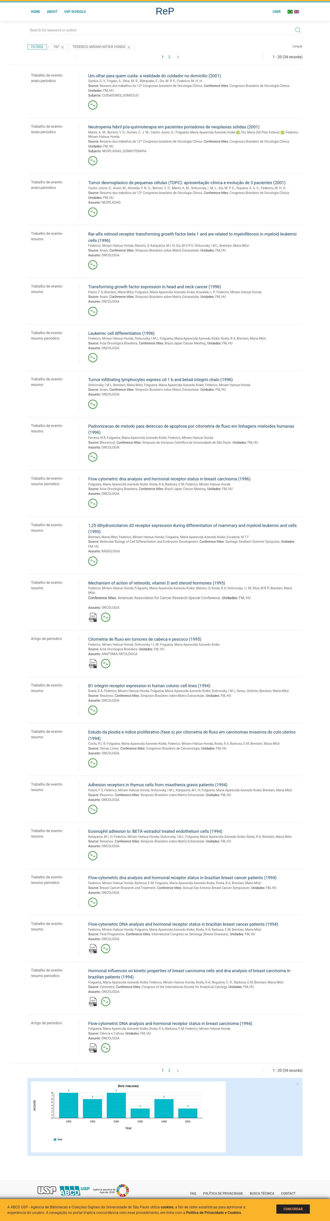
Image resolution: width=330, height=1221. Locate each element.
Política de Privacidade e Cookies (213, 1212)
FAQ (193, 1193)
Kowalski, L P (205, 292)
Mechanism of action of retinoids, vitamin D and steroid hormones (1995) (156, 583)
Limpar (297, 46)
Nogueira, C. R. (222, 982)
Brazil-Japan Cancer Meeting (185, 343)
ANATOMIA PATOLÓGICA (119, 654)
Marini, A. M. (97, 132)
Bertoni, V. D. (116, 132)
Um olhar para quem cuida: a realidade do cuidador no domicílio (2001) (154, 75)
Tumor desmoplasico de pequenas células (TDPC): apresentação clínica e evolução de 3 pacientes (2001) (187, 182)
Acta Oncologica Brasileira (118, 343)
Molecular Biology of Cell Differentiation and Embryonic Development (149, 541)
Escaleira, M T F (238, 537)
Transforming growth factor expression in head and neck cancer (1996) (154, 286)
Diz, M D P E (184, 245)
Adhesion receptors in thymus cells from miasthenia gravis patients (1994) (157, 784)
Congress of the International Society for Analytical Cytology (184, 987)
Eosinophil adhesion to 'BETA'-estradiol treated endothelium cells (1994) (155, 831)
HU (111, 90)
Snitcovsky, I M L (206, 245)
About (52, 12)
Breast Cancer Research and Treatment (127, 888)
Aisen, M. (119, 188)
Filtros (37, 47)
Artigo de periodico (46, 639)
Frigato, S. (114, 81)
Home (35, 12)
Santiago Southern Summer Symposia (252, 541)
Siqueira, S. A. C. (247, 188)
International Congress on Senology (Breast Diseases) (190, 934)
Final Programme (112, 934)
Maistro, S (142, 245)
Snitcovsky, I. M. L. (204, 188)
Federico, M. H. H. (190, 81)
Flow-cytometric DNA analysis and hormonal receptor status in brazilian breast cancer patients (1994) (183, 924)
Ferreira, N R (97, 438)
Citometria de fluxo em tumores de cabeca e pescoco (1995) (144, 639)
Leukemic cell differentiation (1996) (121, 333)
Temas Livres (109, 748)
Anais (104, 250)
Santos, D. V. (97, 81)
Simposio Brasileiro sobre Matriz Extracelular (167, 250)
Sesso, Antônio (247, 691)
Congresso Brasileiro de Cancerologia (172, 748)
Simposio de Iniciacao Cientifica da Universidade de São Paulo (186, 442)
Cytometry (107, 987)
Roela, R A (228, 338)
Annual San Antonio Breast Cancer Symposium (216, 888)
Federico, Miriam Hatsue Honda (110, 245)
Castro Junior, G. (162, 132)
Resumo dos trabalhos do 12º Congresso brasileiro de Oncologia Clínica (151, 86)
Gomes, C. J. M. (138, 132)
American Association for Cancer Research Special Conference (169, 598)
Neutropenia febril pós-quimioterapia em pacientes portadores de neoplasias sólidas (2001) (174, 127)
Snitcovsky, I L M (239, 588)
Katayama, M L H (162, 245)
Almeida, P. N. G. (139, 188)
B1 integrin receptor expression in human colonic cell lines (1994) (149, 685)
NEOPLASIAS (111, 151)
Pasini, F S (95, 292)
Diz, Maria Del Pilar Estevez (260, 132)
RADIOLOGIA (111, 551)
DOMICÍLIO (131, 95)
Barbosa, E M (174, 484)
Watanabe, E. (149, 81)
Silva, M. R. (130, 81)
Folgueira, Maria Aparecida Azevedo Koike (205, 132)
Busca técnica (262, 1193)
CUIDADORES (111, 95)
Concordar (293, 1209)
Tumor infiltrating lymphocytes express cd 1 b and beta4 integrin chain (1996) (160, 379)
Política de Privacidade (223, 1193)
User (277, 12)
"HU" (59, 47)
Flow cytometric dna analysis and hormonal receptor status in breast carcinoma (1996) (169, 478)
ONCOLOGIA (110, 255)
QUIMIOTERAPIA (134, 151)
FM (105, 90)
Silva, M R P (261, 588)
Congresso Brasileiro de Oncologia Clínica (259, 86)
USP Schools (75, 12)
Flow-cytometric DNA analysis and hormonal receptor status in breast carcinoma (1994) (170, 1023)
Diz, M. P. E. (168, 81)
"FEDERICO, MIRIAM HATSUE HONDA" (101, 47)
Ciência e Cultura (112, 1033)
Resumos (106, 696)
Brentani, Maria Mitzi (234, 245)
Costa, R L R (96, 743)
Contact (288, 1193)
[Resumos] (107, 442)
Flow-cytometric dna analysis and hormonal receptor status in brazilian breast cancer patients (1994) (182, 877)
